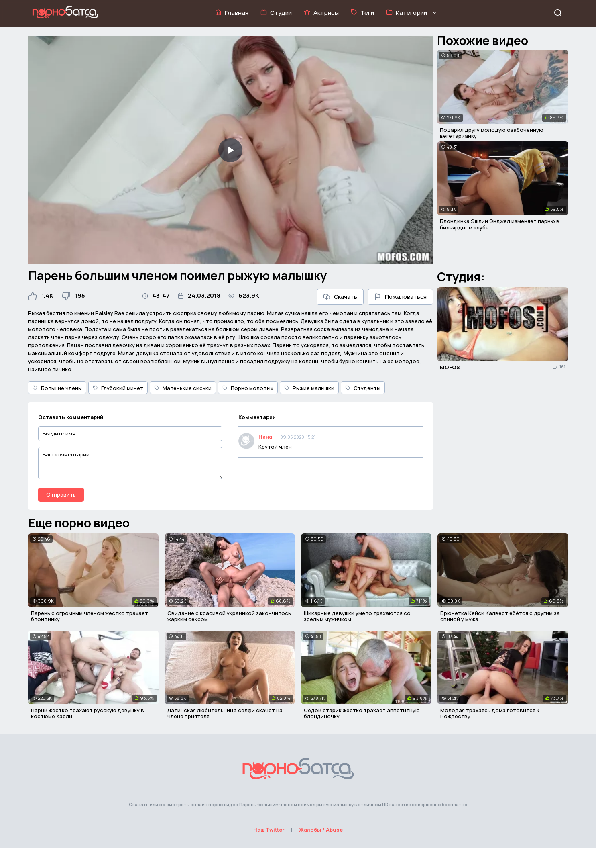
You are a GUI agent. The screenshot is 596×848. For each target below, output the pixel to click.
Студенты (362, 388)
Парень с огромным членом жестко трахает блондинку (89, 616)
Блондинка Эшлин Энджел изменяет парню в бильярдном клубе (499, 224)
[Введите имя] (130, 433)
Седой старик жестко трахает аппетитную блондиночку (362, 713)
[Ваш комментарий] (130, 463)
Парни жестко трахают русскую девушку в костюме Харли (87, 713)
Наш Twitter (269, 829)
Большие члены (57, 388)
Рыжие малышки (309, 388)
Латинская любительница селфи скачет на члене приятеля (225, 713)
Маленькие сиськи (183, 388)
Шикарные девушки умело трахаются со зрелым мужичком (357, 616)
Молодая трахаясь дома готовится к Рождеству (489, 713)
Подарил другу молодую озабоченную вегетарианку (491, 133)
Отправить (61, 494)
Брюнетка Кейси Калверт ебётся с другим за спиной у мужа (500, 616)
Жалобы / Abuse (321, 829)
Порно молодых (247, 388)
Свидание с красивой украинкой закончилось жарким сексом (229, 616)
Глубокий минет (118, 388)
